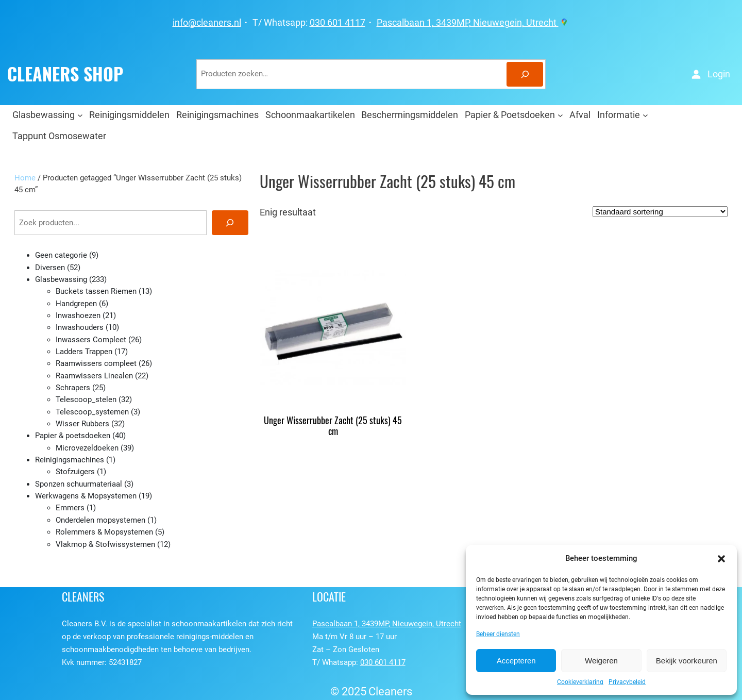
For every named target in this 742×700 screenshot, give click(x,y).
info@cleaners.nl (207, 23)
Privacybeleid (627, 682)
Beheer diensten (498, 634)
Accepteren (516, 660)
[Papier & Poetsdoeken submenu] (560, 115)
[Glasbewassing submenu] (80, 115)
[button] (721, 559)
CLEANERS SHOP (65, 74)
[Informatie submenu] (645, 115)
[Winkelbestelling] (660, 211)
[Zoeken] (525, 74)
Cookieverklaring (580, 682)
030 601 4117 (337, 23)
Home (25, 177)
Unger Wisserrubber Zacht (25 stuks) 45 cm (333, 426)
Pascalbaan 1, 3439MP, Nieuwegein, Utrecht (473, 23)
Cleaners (390, 691)
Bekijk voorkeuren (686, 660)
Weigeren (601, 660)
